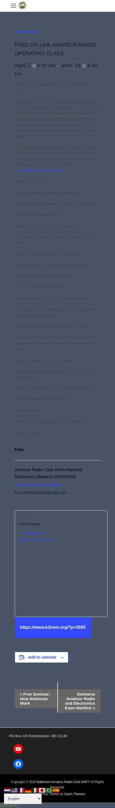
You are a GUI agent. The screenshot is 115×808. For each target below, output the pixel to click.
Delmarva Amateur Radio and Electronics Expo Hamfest (80, 701)
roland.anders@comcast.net (40, 170)
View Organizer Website (38, 485)
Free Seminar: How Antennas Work (35, 698)
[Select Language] (23, 799)
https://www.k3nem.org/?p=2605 (53, 627)
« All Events (26, 31)
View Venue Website (35, 539)
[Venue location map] (61, 579)
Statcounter (9, 805)
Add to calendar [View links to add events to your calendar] (42, 657)
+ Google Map (30, 533)
